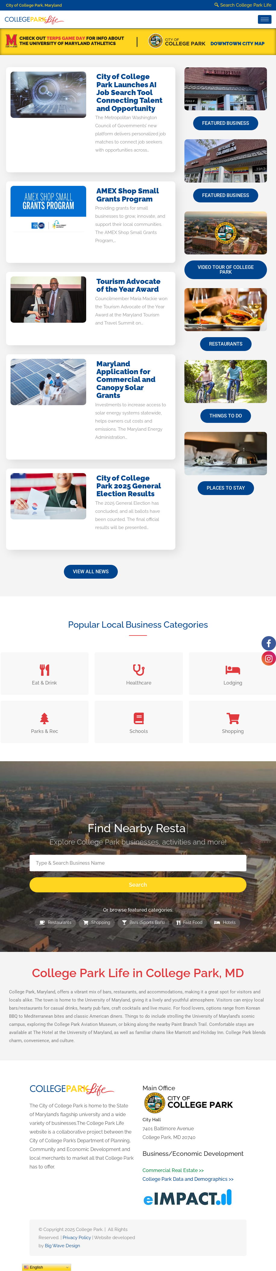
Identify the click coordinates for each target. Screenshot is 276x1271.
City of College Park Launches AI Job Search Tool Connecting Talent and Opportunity (129, 92)
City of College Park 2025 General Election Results (128, 486)
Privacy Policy (77, 1237)
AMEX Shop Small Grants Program (127, 194)
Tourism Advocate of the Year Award (128, 285)
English (33, 1267)
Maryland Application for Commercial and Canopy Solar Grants (125, 379)
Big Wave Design (62, 1245)
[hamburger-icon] (264, 19)
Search (138, 885)
